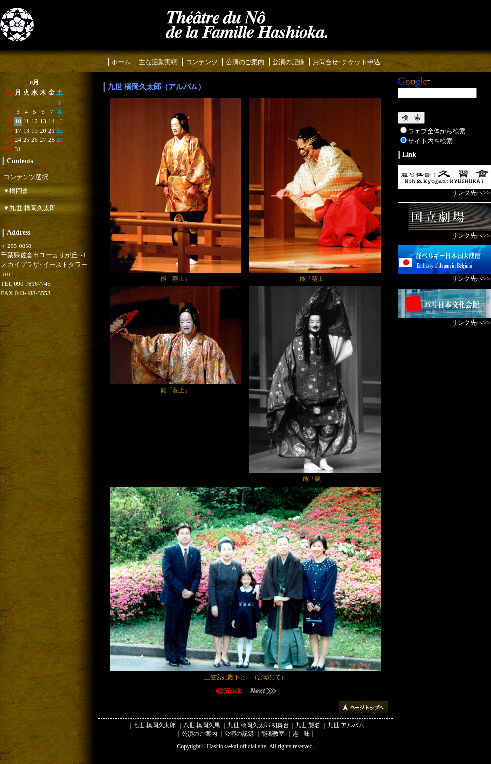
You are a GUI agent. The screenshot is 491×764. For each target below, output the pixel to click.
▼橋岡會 (14, 190)
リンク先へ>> (470, 193)
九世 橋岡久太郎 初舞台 (258, 725)
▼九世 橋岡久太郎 (28, 208)
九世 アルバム (345, 725)
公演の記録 (288, 62)
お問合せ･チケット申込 (346, 62)
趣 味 (301, 733)
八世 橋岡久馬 (201, 725)
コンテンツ (202, 62)
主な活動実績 (158, 62)
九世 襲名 (307, 725)
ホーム (121, 62)
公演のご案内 (245, 62)
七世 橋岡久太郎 (154, 725)
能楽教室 (273, 733)
